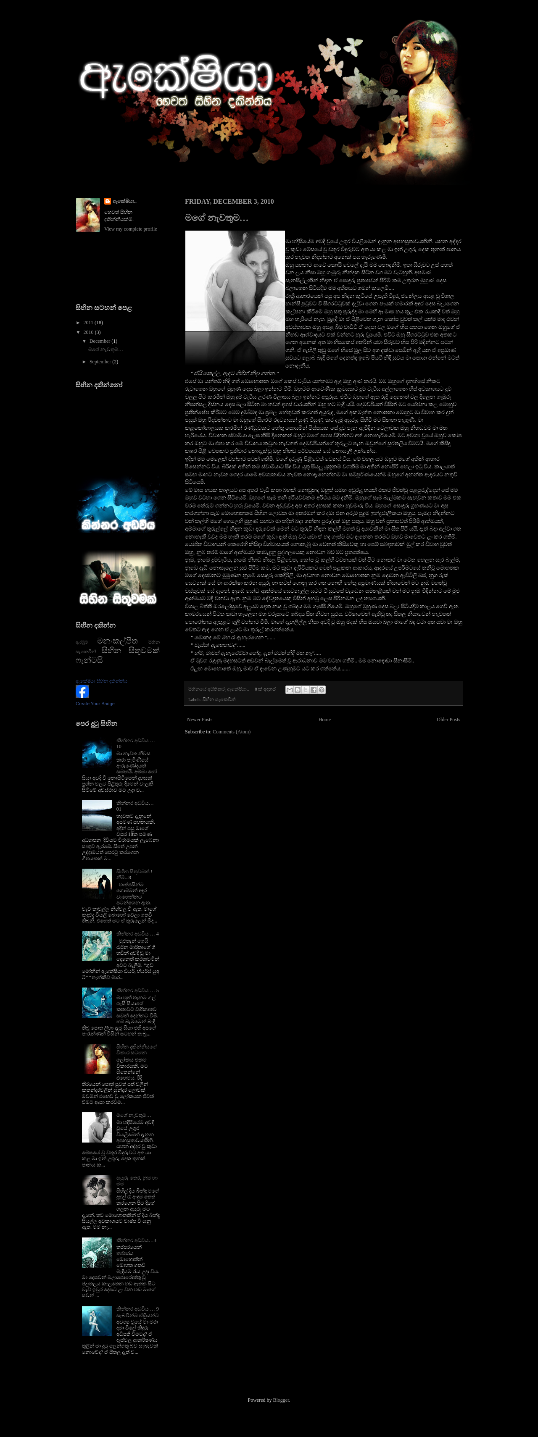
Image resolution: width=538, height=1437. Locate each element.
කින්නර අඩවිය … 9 (137, 1309)
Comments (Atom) (232, 732)
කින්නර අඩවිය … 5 (137, 990)
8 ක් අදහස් (265, 688)
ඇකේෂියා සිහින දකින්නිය (101, 680)
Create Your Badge (95, 703)
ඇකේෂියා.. (125, 201)
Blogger (281, 1400)
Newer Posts (199, 719)
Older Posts (448, 719)
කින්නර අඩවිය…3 (136, 1240)
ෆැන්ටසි (89, 660)
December (100, 341)
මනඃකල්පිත (117, 640)
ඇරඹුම (82, 642)
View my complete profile (130, 229)
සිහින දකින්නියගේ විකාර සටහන (136, 1050)
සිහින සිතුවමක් (131, 650)
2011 (89, 323)
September (101, 362)
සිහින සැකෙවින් (219, 699)
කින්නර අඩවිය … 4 (137, 934)
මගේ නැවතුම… (217, 218)
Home (325, 719)
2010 (89, 332)
